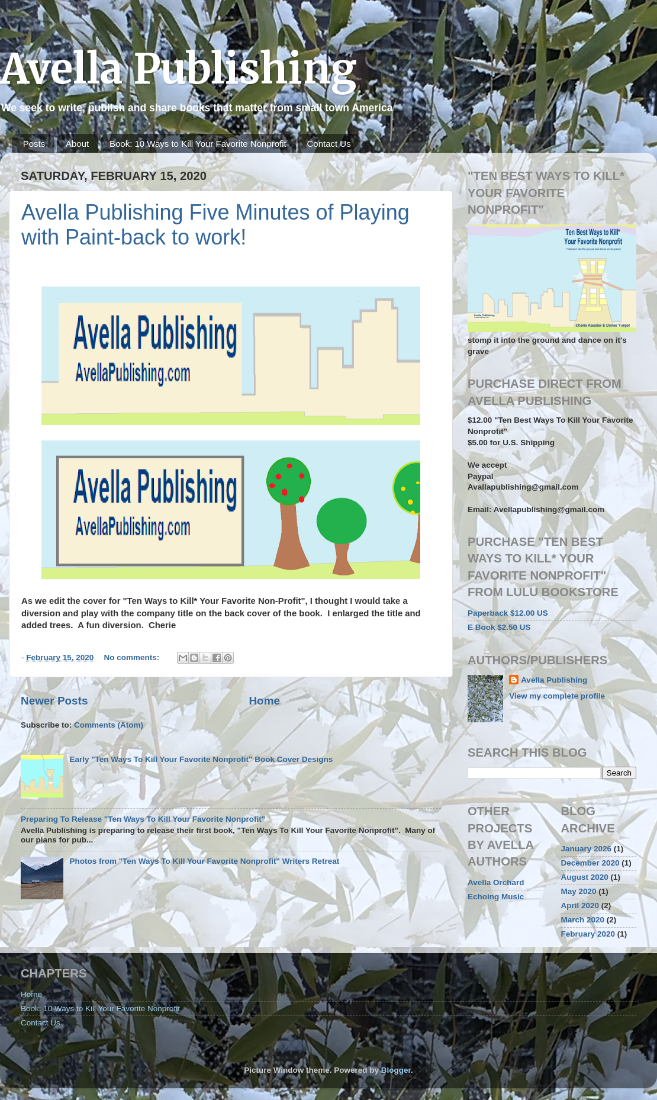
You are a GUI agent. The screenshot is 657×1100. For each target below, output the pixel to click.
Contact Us (328, 144)
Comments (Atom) (108, 725)
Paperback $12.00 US (508, 613)
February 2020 (588, 933)
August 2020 (584, 877)
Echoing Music (496, 896)
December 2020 (590, 862)
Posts (34, 144)
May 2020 (579, 891)
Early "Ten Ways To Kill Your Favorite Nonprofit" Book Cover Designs (201, 759)
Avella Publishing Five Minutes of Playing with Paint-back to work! (215, 224)
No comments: (133, 657)
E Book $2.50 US (499, 627)
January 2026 (586, 848)
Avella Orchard (496, 882)
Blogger (396, 1070)
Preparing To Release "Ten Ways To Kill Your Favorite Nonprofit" (143, 819)
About (77, 144)
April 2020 (580, 905)
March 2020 (583, 919)
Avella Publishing (178, 69)
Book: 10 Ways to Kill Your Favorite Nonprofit (197, 144)
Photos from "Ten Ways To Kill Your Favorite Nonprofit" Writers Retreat (204, 861)
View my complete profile (557, 695)
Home (264, 700)
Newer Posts (54, 700)
